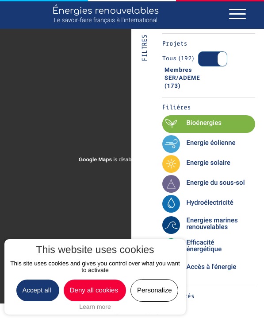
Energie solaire (208, 163)
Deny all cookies (95, 290)
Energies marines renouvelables (211, 223)
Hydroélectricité (209, 202)
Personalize (154, 290)
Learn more (95, 306)
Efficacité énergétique (204, 245)
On (210, 58)
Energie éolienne (210, 143)
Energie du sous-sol (215, 183)
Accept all (38, 290)
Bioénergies (204, 123)
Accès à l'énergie (211, 267)
